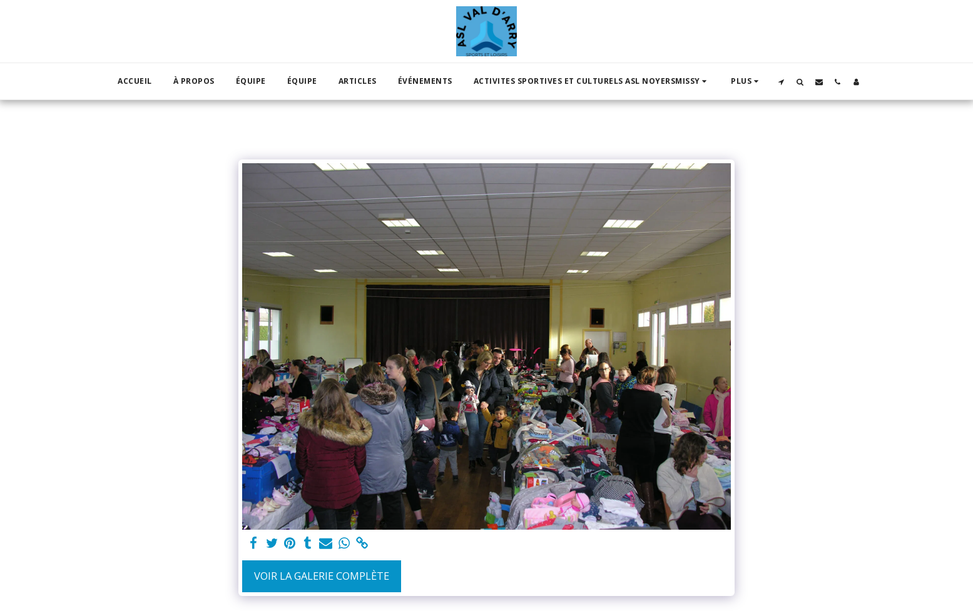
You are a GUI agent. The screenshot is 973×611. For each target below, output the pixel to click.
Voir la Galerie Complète (321, 575)
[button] (592, 81)
